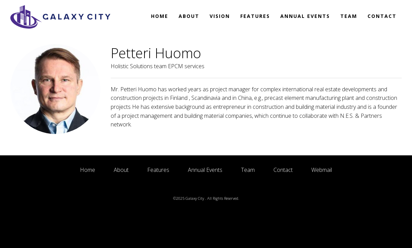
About (189, 16)
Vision (220, 16)
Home (159, 16)
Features (255, 16)
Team (348, 16)
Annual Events (305, 16)
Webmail (321, 170)
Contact (382, 16)
